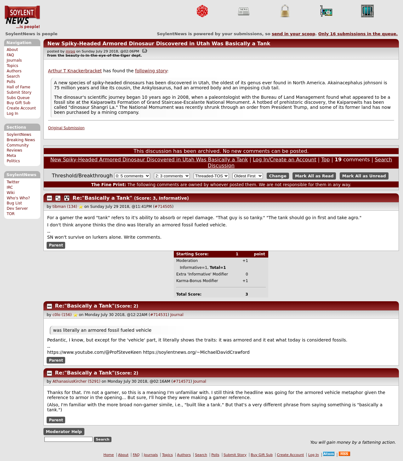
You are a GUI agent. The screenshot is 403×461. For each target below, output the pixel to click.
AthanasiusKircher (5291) (76, 381)
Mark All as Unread (364, 176)
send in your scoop (293, 33)
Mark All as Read (314, 176)
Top (325, 160)
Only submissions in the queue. (358, 33)
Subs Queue (18, 98)
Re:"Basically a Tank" (103, 198)
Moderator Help (64, 431)
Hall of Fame (18, 87)
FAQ (10, 55)
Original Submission (66, 128)
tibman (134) (65, 206)
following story (151, 70)
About (12, 49)
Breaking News (21, 140)
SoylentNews (22, 17)
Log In (12, 113)
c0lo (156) (62, 315)
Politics (13, 161)
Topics (12, 66)
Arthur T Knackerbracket (75, 70)
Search (13, 76)
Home (109, 455)
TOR (10, 214)
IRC (10, 187)
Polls (11, 82)
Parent (56, 245)
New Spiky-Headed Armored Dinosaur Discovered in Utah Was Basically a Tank (158, 44)
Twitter (13, 182)
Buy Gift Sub (18, 103)
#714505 (163, 206)
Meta (11, 155)
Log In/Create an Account (284, 160)
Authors (14, 71)
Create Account (21, 108)
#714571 (181, 381)
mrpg (70, 51)
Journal (177, 315)
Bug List (14, 203)
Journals (14, 60)
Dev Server (17, 208)
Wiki (10, 193)
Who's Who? (18, 198)
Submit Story (19, 92)
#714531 (159, 315)
